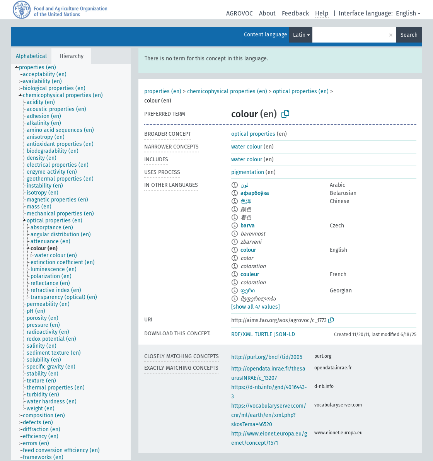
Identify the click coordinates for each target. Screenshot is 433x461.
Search (409, 35)
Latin (299, 35)
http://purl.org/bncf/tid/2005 (266, 357)
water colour (246, 146)
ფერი (247, 290)
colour (248, 250)
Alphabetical (31, 56)
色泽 (245, 201)
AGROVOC (239, 13)
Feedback (295, 13)
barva (247, 225)
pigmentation (247, 172)
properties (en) (162, 91)
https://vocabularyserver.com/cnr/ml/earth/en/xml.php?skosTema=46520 (268, 415)
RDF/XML (242, 334)
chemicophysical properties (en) (227, 91)
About (267, 13)
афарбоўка (254, 193)
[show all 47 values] (255, 307)
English (406, 13)
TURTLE (263, 334)
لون (244, 185)
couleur (249, 274)
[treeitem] (41, 67)
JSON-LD (284, 334)
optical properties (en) (301, 91)
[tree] (71, 262)
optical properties (253, 134)
